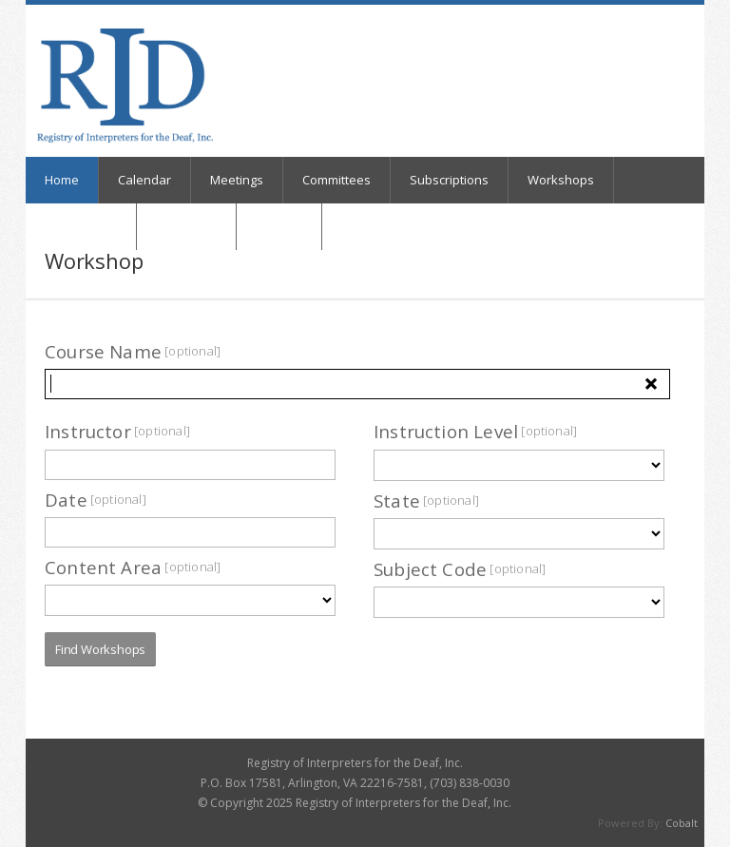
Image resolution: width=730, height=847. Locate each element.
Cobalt (681, 823)
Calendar (144, 179)
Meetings (236, 179)
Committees (336, 179)
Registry (279, 226)
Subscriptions (449, 179)
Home (62, 179)
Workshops (561, 179)
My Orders (186, 226)
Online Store (81, 226)
